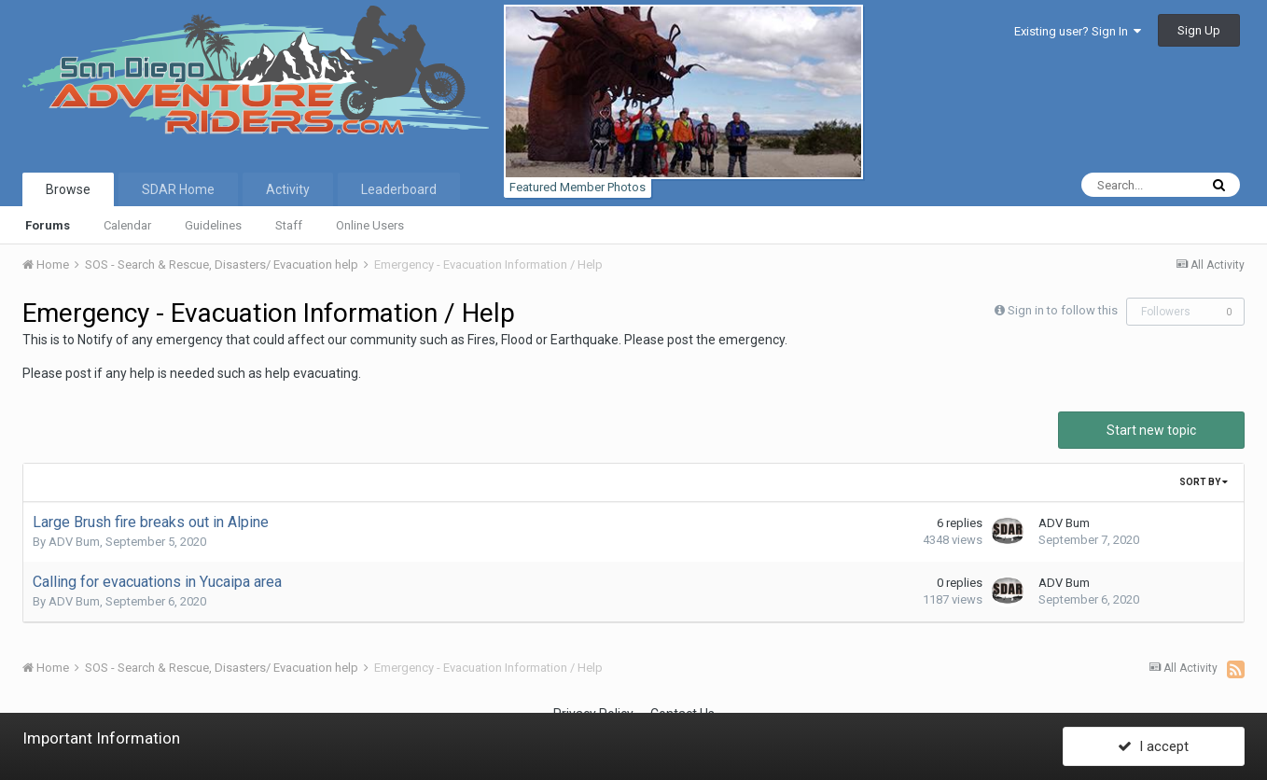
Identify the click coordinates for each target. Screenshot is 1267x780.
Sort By (1203, 482)
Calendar (127, 225)
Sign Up (1198, 30)
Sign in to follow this (1063, 310)
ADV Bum (74, 542)
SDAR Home (178, 189)
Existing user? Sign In (1077, 31)
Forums (47, 225)
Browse (68, 189)
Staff (288, 225)
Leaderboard (399, 189)
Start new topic (1151, 430)
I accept (1153, 745)
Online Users (370, 225)
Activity (288, 189)
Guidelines (213, 225)
